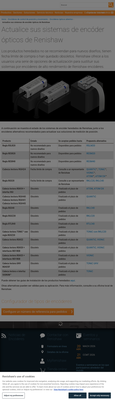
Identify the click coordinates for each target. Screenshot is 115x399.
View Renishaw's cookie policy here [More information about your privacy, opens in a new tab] (68, 394)
